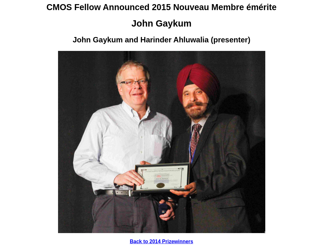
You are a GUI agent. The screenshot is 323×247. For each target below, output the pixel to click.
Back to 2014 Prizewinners (161, 241)
